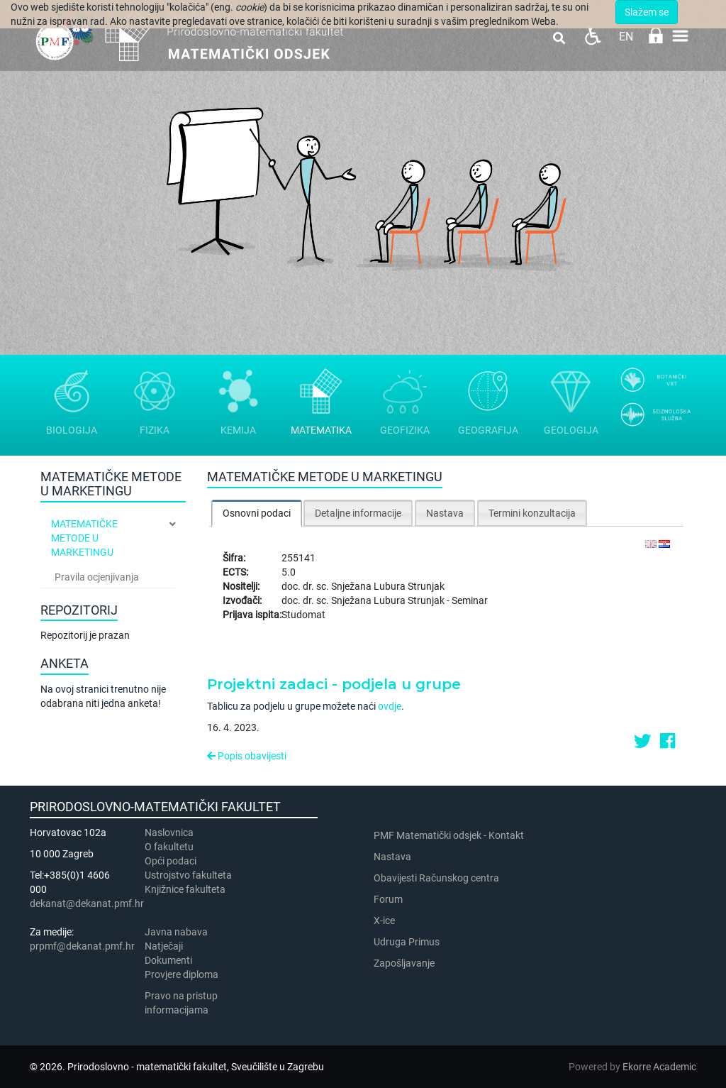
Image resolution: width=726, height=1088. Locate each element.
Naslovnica (169, 832)
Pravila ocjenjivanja (97, 577)
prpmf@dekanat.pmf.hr (82, 946)
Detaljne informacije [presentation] (358, 513)
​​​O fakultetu (169, 846)
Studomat (303, 614)
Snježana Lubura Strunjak (388, 586)
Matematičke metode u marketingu (84, 538)
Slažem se (647, 12)
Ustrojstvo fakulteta (188, 875)
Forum (388, 899)
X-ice (384, 920)
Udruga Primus (407, 941)
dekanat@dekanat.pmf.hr (87, 903)
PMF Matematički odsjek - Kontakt (449, 835)
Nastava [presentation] (445, 513)
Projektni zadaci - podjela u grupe (334, 684)
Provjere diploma (181, 974)
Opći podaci (170, 861)
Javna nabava (176, 932)
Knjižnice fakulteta (185, 889)
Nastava (392, 856)
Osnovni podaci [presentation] (257, 513)
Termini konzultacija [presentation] (532, 513)
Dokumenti (168, 960)
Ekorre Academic (659, 1066)
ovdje (389, 706)
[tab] (256, 513)
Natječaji (164, 946)
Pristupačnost (592, 35)
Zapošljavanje (404, 963)
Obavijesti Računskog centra (436, 878)
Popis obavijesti (246, 756)
